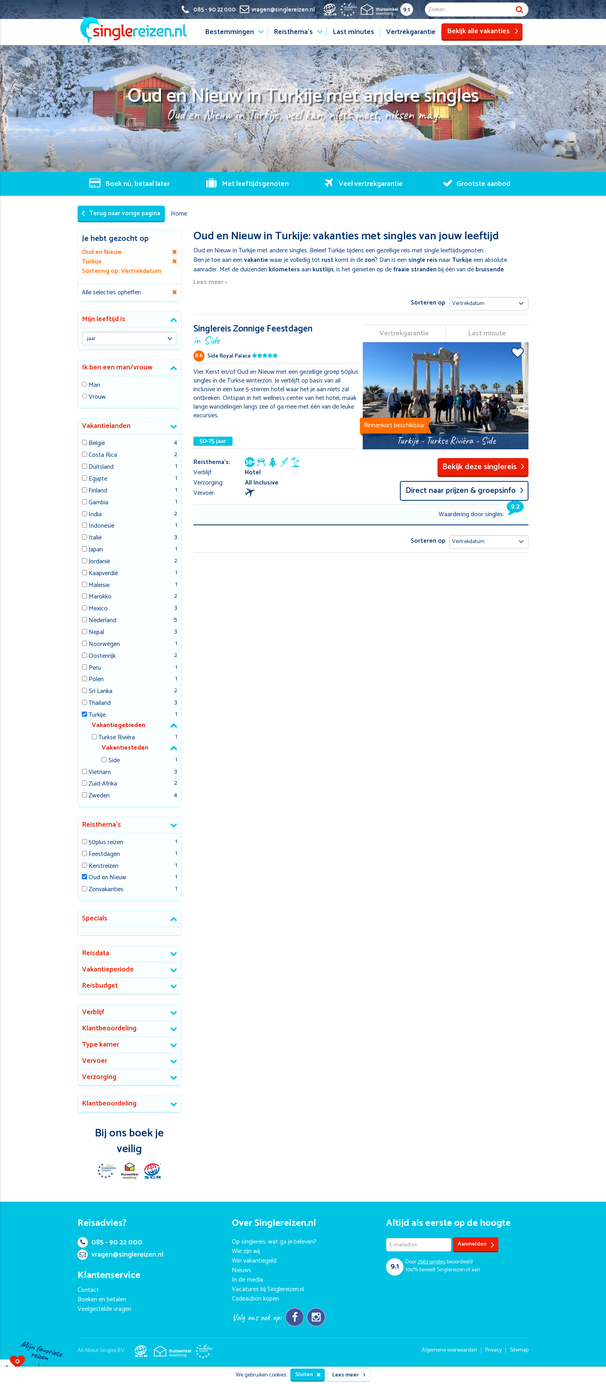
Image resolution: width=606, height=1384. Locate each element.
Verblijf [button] (93, 1012)
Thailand (100, 703)
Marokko (100, 597)
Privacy (493, 1350)
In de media (247, 1279)
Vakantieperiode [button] (108, 969)
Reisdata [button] (95, 953)
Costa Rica (103, 455)
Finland (98, 491)
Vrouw (97, 397)
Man (94, 385)
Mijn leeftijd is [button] (103, 319)
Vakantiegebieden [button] (118, 725)
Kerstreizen (103, 866)
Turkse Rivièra (116, 737)
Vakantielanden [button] (106, 426)
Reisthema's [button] (101, 825)
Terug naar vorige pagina (120, 213)
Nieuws (241, 1270)
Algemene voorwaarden (449, 1350)
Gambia (98, 502)
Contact (88, 1290)
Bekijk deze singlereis (483, 466)
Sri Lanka (100, 691)
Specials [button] (95, 918)
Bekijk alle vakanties (483, 31)
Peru (95, 668)
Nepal (96, 632)
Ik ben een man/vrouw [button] (117, 367)
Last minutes (353, 32)
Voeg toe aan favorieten (518, 352)
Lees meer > (210, 282)
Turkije (97, 715)
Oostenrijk (102, 656)
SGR (152, 1170)
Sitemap (519, 1350)
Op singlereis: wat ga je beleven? (274, 1241)
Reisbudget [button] (100, 986)
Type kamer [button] (100, 1045)
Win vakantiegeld (254, 1260)
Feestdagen (104, 854)
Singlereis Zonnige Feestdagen (276, 334)
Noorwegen (104, 644)
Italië (95, 538)
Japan (96, 550)
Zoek (519, 9)
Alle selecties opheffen (111, 292)
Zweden (99, 796)
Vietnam (100, 772)
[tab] (129, 320)
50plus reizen (106, 842)
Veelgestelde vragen (104, 1309)
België (97, 443)
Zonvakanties (106, 889)
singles (431, 1262)
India (95, 514)
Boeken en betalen (102, 1299)
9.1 (406, 10)
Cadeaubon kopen (255, 1298)
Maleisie (99, 585)
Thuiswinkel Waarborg (129, 1170)
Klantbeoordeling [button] (109, 1028)
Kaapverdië (103, 573)
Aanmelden (476, 1245)
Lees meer (348, 1375)
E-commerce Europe (106, 1170)
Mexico (98, 608)
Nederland (102, 620)
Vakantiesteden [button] (125, 747)
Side (114, 760)
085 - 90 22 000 (110, 1242)
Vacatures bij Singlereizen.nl (268, 1289)
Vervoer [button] (94, 1061)
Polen (96, 679)
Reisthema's (293, 32)
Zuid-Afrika (103, 784)
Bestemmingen (229, 32)
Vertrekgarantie (411, 32)
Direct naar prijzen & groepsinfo (464, 490)
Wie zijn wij (246, 1251)
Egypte (98, 479)
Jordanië (99, 561)
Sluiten (308, 1374)
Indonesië (101, 526)
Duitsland (101, 467)
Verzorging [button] (99, 1077)
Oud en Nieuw (107, 877)
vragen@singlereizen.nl (120, 1255)
